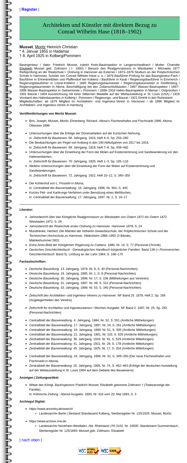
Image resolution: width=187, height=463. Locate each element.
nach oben (31, 440)
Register (29, 9)
